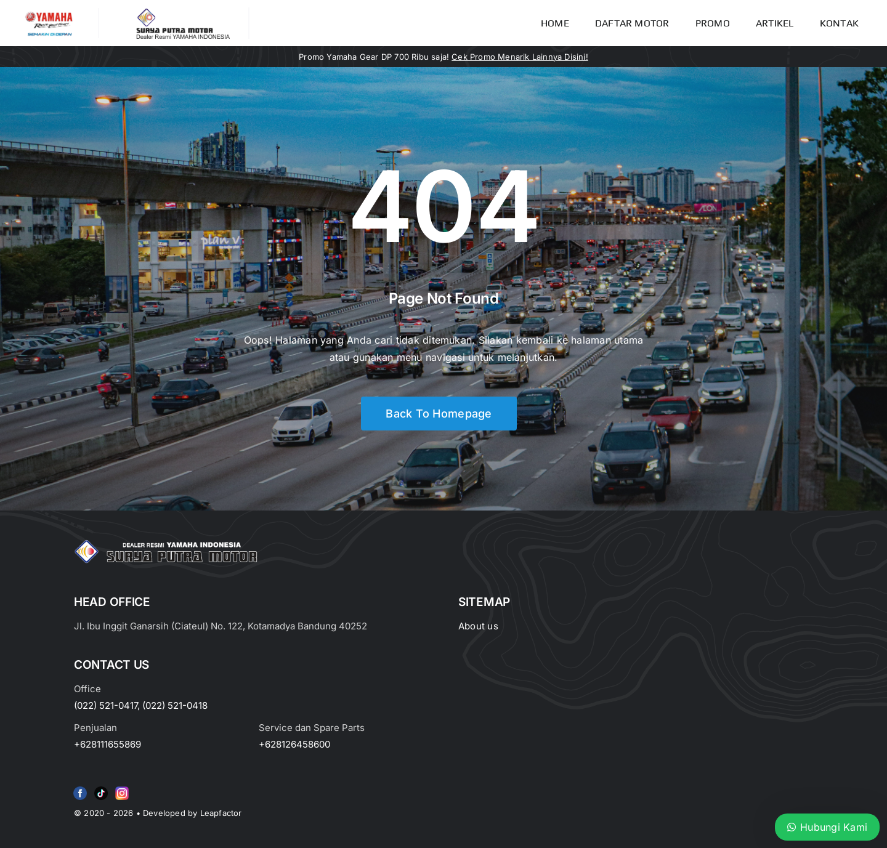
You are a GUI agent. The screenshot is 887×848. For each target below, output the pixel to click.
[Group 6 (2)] (122, 789)
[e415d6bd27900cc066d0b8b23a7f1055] (101, 789)
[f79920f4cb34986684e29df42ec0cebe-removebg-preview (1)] (80, 789)
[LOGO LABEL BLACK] (182, 12)
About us (478, 626)
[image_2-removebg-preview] (48, 13)
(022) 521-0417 (105, 705)
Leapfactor (221, 813)
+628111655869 (107, 744)
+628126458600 (294, 744)
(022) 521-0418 (175, 705)
